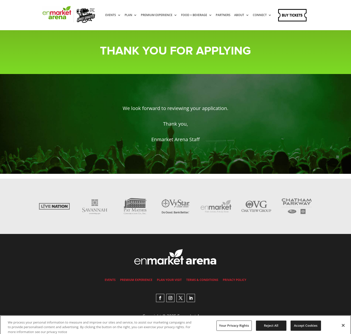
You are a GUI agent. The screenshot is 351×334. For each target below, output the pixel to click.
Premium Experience (161, 15)
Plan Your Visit (169, 280)
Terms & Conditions (202, 280)
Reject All (271, 327)
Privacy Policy (234, 280)
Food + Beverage (199, 15)
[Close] (343, 327)
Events (115, 15)
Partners (227, 15)
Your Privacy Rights (234, 327)
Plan (133, 15)
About (244, 15)
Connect (117, 32)
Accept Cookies (305, 327)
